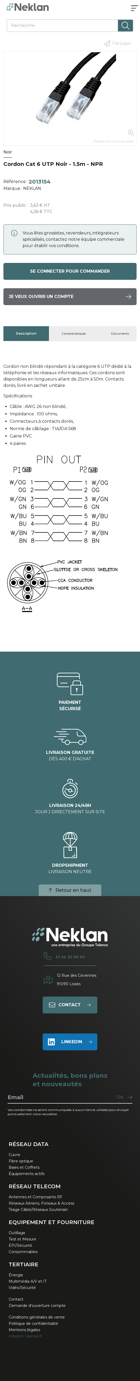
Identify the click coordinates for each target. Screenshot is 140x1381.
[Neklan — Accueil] (28, 7)
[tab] (26, 333)
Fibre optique (21, 1161)
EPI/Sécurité (20, 1245)
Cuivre (14, 1154)
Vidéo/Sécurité (22, 1287)
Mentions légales (24, 1329)
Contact (16, 1299)
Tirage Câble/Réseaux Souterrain (38, 1209)
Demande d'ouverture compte (37, 1305)
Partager (117, 43)
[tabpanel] (69, 492)
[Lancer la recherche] (125, 25)
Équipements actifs (26, 1173)
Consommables (23, 1251)
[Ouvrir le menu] (134, 8)
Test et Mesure (22, 1239)
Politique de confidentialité (33, 1323)
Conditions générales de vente (37, 1317)
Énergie (16, 1275)
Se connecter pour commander (70, 271)
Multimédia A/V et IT (28, 1281)
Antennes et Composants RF (35, 1197)
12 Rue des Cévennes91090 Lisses (76, 979)
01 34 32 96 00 (70, 957)
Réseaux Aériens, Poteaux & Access (41, 1203)
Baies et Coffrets (24, 1167)
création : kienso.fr (25, 1336)
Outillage (17, 1232)
